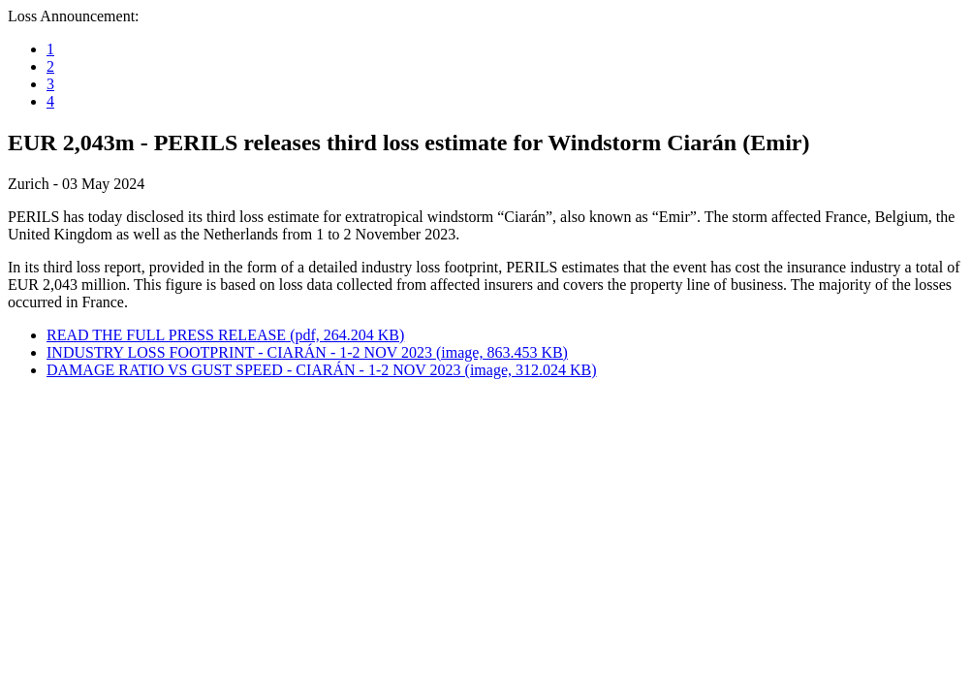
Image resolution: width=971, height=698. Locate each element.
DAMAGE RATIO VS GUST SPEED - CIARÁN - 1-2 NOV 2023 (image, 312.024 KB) (322, 370)
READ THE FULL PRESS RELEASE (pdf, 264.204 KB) (225, 335)
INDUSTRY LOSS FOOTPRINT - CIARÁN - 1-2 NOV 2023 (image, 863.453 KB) (307, 352)
